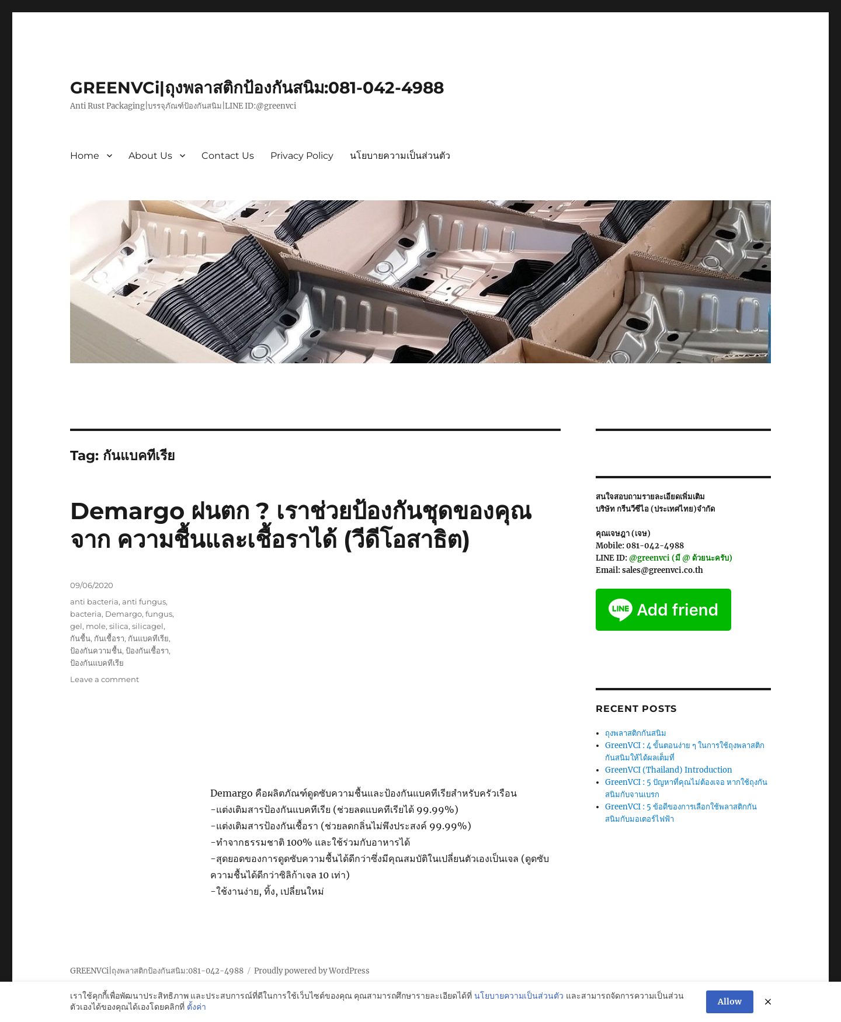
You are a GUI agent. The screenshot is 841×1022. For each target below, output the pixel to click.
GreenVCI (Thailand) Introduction (668, 770)
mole (96, 626)
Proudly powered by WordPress (312, 971)
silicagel (148, 626)
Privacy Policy (301, 155)
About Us (150, 155)
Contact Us (227, 155)
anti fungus (144, 601)
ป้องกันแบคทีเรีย (97, 663)
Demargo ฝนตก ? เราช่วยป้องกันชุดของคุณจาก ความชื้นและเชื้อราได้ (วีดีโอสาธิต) (300, 525)
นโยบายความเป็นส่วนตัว (400, 155)
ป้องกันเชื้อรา (147, 650)
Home (84, 155)
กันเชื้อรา (109, 638)
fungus (158, 613)
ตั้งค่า (196, 1007)
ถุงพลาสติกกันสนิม (635, 733)
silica (118, 626)
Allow (730, 1001)
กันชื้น (80, 638)
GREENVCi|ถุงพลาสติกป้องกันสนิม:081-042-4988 (257, 88)
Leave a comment (104, 679)
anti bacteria (94, 601)
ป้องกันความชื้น (96, 650)
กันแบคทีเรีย (148, 638)
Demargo (123, 613)
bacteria (86, 613)
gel (76, 626)
